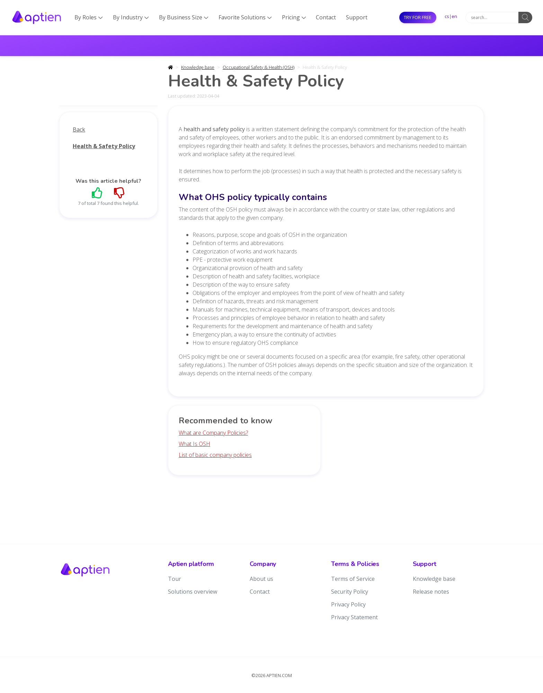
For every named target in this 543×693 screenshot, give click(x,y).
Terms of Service (353, 579)
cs (447, 16)
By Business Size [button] (183, 17)
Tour (174, 579)
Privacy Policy (348, 604)
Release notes (431, 591)
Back (79, 129)
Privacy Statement (354, 617)
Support (356, 17)
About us (261, 579)
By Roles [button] (88, 17)
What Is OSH (194, 444)
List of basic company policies (215, 455)
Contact (326, 17)
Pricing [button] (294, 17)
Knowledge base (197, 67)
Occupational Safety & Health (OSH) (258, 67)
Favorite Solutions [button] (245, 17)
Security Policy (349, 591)
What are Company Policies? (213, 432)
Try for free (417, 17)
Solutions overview (192, 591)
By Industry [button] (131, 17)
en (454, 16)
